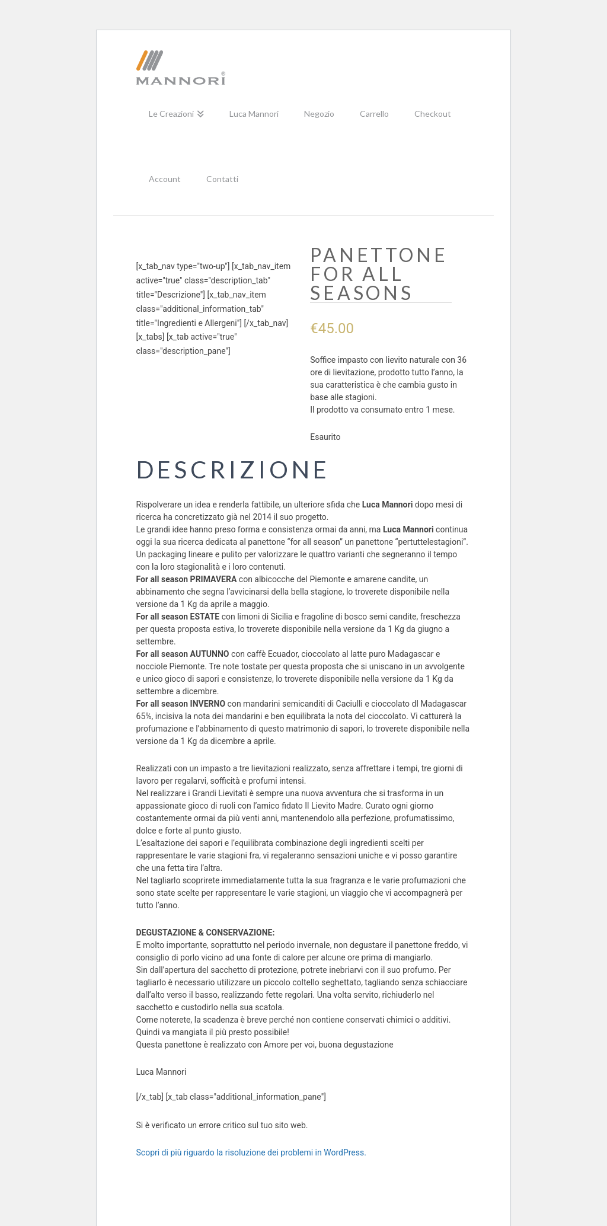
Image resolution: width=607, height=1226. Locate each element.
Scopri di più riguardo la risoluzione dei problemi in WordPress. (251, 1152)
